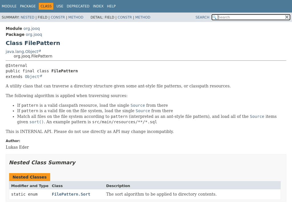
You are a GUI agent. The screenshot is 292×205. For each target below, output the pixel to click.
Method (76, 17)
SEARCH (203, 17)
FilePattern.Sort (71, 194)
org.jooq (31, 28)
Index (98, 6)
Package (28, 6)
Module (9, 6)
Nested (27, 17)
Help (111, 6)
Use (59, 6)
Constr (58, 17)
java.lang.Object (22, 51)
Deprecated (78, 6)
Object (32, 76)
